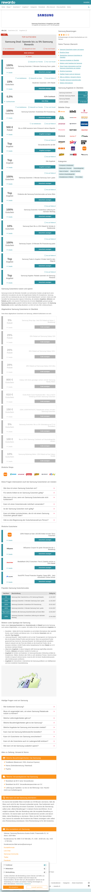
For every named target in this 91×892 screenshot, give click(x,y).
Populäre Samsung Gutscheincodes (70, 80)
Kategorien (34, 7)
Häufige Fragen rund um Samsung (70, 74)
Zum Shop (45, 101)
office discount (51, 7)
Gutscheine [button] (16, 7)
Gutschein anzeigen (45, 72)
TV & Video (79, 177)
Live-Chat (7, 851)
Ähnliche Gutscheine (66, 71)
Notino (69, 7)
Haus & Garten (63, 171)
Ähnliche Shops (64, 52)
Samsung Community (11, 854)
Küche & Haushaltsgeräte (66, 174)
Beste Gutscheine (77, 883)
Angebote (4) (23, 30)
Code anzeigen (45, 327)
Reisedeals (41, 7)
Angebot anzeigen (45, 134)
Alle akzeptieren (13, 887)
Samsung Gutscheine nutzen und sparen (72, 49)
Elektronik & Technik (65, 168)
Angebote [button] (25, 7)
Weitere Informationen (66, 83)
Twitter (6, 857)
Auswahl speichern (37, 887)
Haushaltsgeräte (78, 168)
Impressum (27, 884)
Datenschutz (19, 884)
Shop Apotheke (61, 7)
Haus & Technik (75, 171)
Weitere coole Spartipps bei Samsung (71, 63)
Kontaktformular (9, 847)
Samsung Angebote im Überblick (69, 60)
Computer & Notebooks (66, 165)
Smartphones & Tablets (66, 177)
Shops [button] (8, 7)
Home (3, 7)
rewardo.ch (57, 886)
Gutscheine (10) (13, 30)
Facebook (7, 860)
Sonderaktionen (56, 883)
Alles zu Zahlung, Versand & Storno (70, 77)
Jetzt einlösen (29, 53)
